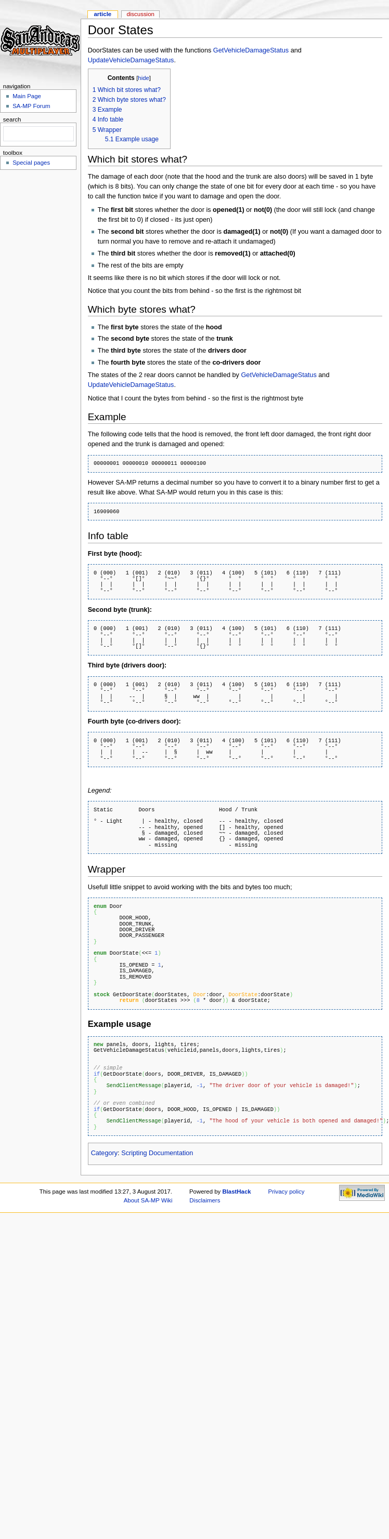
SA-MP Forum (31, 106)
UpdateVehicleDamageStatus (131, 60)
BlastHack (236, 1191)
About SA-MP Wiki (148, 1200)
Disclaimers (204, 1200)
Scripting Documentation (157, 1153)
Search (12, 119)
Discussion (140, 14)
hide (143, 78)
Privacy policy (286, 1191)
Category (104, 1153)
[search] (37, 134)
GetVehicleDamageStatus (251, 50)
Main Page (26, 96)
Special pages (31, 162)
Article (102, 14)
